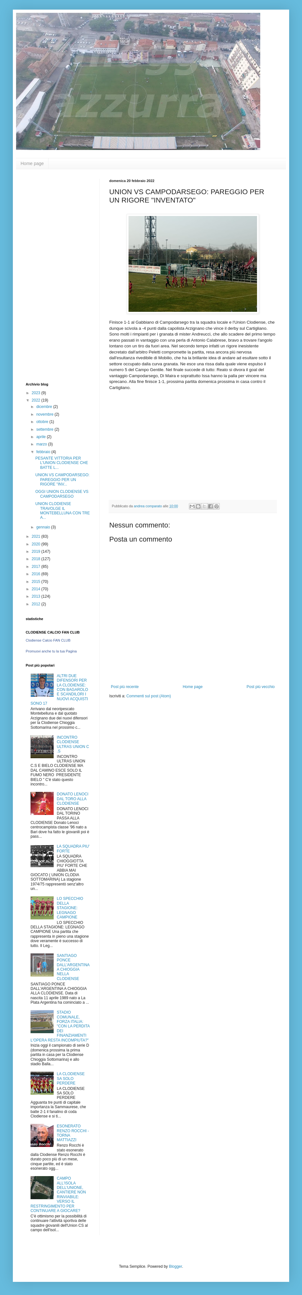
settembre (45, 429)
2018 (36, 559)
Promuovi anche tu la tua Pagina (51, 651)
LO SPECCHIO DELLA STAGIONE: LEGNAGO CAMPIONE (70, 907)
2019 (36, 551)
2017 (36, 566)
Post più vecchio (261, 687)
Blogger (175, 1266)
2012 (36, 604)
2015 (36, 581)
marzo (42, 444)
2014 (36, 589)
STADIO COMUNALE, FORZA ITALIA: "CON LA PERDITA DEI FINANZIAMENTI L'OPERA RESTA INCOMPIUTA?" (60, 1026)
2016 (36, 574)
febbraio (43, 452)
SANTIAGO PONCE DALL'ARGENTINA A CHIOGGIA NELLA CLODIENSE (73, 967)
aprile (41, 437)
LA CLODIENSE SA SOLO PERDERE (71, 1078)
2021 (36, 536)
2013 (36, 596)
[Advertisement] (51, 275)
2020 (36, 544)
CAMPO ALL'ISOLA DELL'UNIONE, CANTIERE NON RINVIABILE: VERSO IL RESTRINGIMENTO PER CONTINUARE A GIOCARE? (58, 1194)
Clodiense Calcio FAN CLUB (48, 640)
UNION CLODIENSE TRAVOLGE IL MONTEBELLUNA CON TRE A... (62, 511)
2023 (36, 393)
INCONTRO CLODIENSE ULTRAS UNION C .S (73, 744)
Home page (32, 163)
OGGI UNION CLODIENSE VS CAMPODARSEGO (61, 493)
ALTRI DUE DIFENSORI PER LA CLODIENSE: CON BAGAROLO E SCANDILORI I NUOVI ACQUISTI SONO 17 (59, 690)
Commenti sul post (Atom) (148, 696)
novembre (45, 414)
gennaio (43, 527)
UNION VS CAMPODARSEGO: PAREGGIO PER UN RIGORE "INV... (62, 479)
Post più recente (125, 687)
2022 (36, 400)
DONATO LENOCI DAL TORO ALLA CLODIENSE (72, 799)
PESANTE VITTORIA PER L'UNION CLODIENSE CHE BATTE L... (61, 463)
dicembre (44, 406)
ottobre (42, 421)
